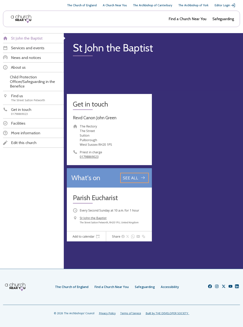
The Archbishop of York (193, 5)
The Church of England (82, 5)
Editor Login (225, 5)
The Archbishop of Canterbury (152, 5)
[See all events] (134, 178)
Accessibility (170, 287)
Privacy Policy (107, 313)
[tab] (86, 236)
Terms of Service (130, 313)
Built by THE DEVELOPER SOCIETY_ (167, 313)
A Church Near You (115, 5)
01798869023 (89, 157)
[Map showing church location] (197, 136)
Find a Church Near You (187, 19)
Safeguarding (223, 19)
